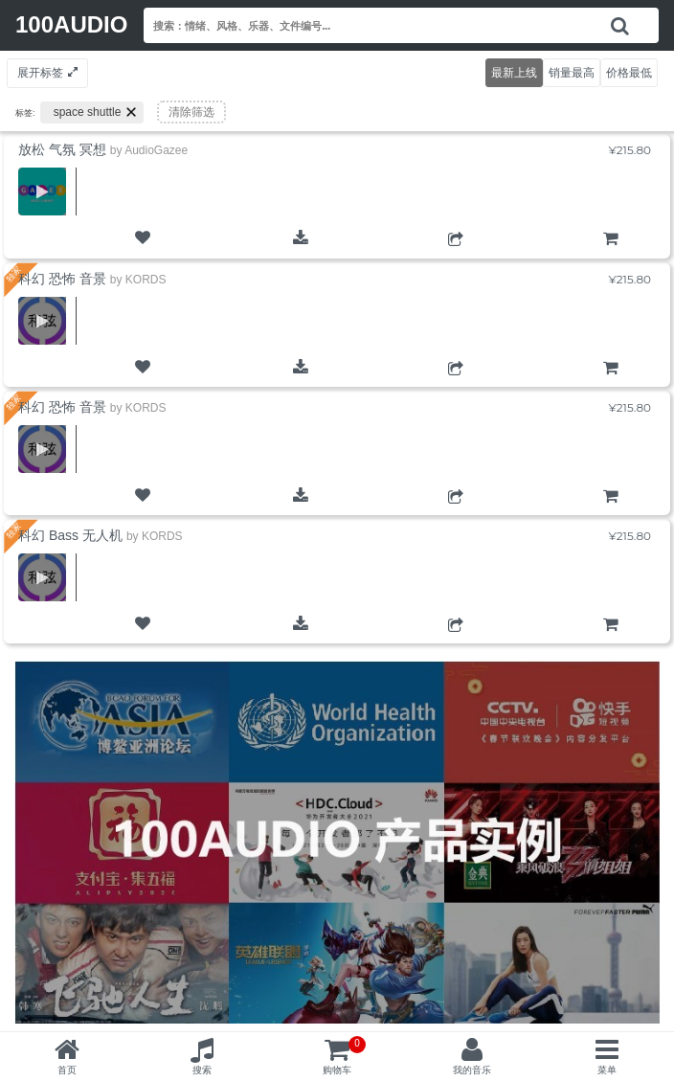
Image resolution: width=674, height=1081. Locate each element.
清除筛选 (191, 112)
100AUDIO (71, 24)
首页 (67, 1070)
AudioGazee (156, 150)
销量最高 (572, 72)
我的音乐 (472, 1070)
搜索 (202, 1070)
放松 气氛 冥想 (62, 149)
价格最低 (629, 72)
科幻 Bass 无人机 (70, 535)
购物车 (610, 254)
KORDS (146, 279)
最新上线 (514, 72)
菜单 (607, 1070)
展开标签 (40, 72)
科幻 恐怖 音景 (62, 278)
